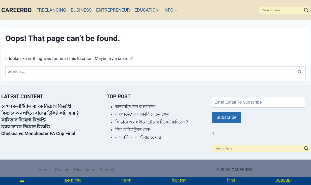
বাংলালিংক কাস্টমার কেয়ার (138, 137)
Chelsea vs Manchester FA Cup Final (38, 133)
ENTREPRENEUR (113, 10)
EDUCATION (146, 10)
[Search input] (282, 10)
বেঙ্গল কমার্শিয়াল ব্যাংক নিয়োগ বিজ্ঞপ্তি (36, 106)
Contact (106, 169)
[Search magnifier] (306, 10)
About (44, 169)
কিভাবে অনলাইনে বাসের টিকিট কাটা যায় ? (40, 113)
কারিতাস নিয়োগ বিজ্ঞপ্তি (23, 119)
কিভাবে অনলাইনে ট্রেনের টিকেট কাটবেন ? (151, 122)
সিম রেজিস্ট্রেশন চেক (132, 129)
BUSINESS (81, 10)
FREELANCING (51, 10)
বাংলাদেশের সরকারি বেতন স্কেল (142, 114)
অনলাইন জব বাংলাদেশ (135, 106)
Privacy (62, 169)
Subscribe (226, 117)
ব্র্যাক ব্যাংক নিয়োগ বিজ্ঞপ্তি (25, 126)
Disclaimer (84, 169)
